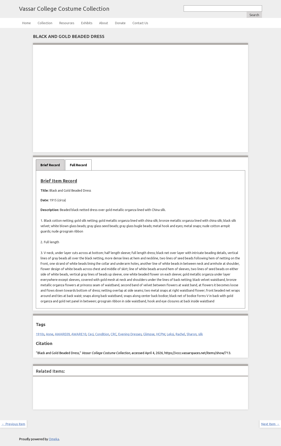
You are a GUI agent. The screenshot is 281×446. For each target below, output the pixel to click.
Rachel (180, 334)
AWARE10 (78, 334)
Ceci (91, 334)
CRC (114, 334)
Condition (102, 334)
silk (200, 334)
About (103, 23)
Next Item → (270, 424)
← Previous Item (13, 424)
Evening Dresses (130, 334)
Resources (66, 23)
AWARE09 (62, 334)
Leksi (170, 334)
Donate (120, 23)
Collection (45, 23)
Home (26, 23)
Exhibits (86, 23)
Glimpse (149, 334)
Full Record (78, 165)
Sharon (192, 334)
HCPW (160, 334)
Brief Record (50, 165)
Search (254, 15)
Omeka (54, 439)
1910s (40, 334)
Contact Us (140, 23)
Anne (49, 334)
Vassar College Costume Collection (64, 8)
